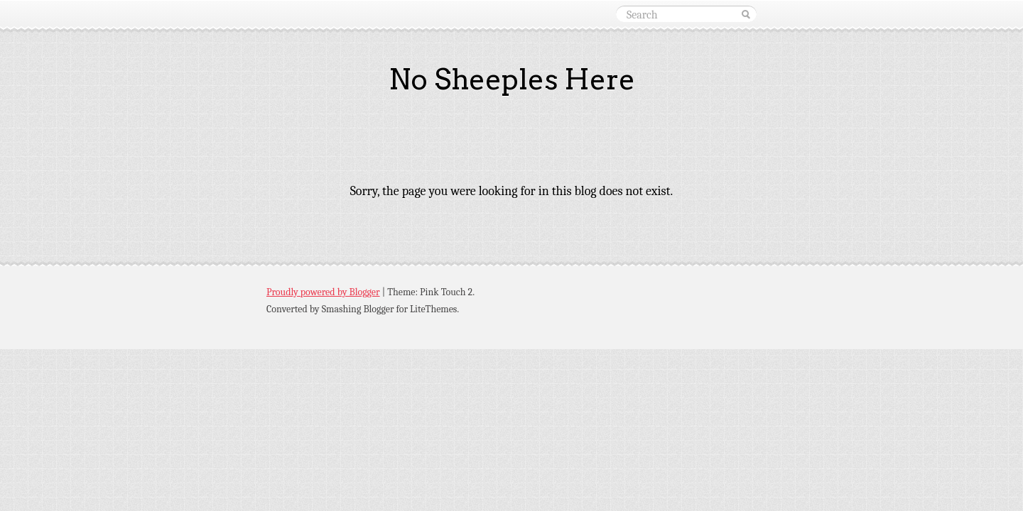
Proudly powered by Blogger (323, 292)
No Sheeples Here (512, 79)
